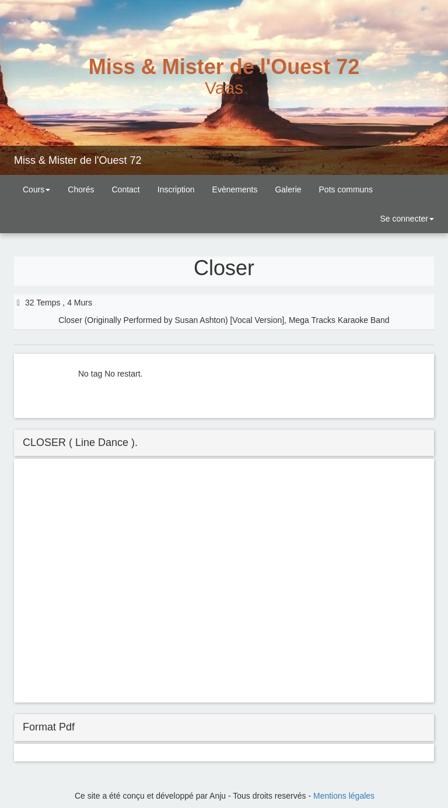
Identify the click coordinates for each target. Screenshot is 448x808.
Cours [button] (36, 189)
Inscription (176, 189)
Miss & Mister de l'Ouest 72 (78, 160)
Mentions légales (343, 795)
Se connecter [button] (406, 218)
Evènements (235, 189)
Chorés (81, 189)
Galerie (288, 189)
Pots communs (346, 189)
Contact (126, 189)
